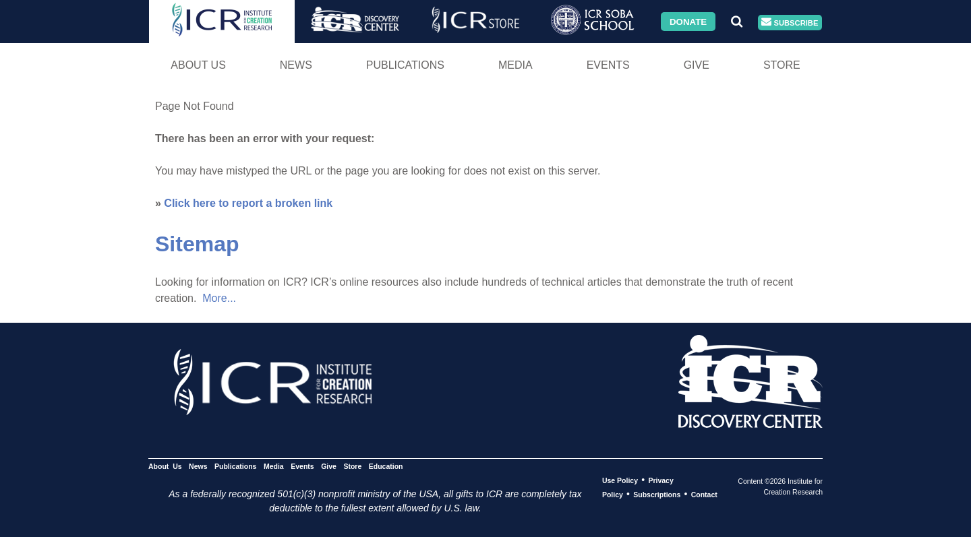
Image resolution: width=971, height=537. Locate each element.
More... (219, 298)
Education (386, 466)
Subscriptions (656, 495)
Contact (704, 495)
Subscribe (789, 22)
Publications (405, 65)
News (296, 65)
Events (608, 65)
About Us (198, 65)
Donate (688, 21)
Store (781, 65)
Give (696, 65)
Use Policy (620, 480)
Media (515, 65)
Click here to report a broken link (248, 203)
